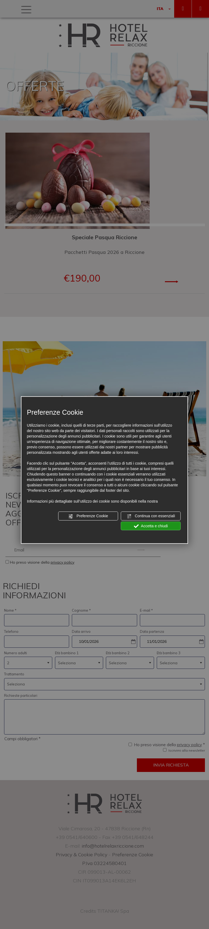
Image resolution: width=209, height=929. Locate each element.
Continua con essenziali (151, 516)
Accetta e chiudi (151, 525)
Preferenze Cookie (88, 516)
